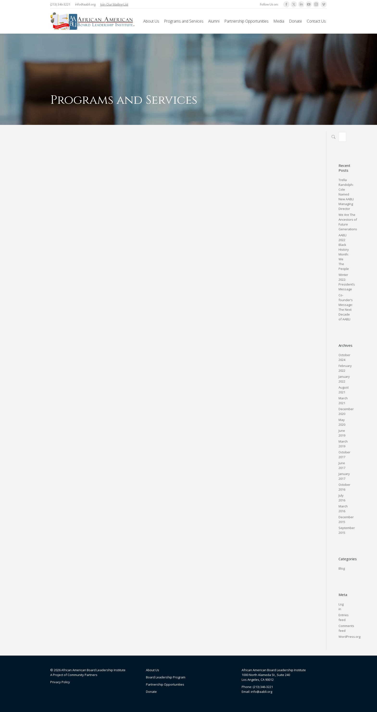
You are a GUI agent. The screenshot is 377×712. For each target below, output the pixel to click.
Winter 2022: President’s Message (347, 282)
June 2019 (342, 433)
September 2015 (347, 530)
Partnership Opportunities (165, 684)
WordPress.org (349, 636)
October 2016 (344, 487)
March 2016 (343, 508)
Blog (342, 568)
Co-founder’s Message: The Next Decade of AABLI (346, 307)
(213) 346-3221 (60, 4)
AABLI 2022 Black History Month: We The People (344, 252)
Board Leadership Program (165, 677)
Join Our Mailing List (114, 4)
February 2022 (345, 368)
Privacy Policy (60, 682)
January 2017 (344, 476)
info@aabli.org (85, 4)
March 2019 (343, 443)
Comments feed (346, 628)
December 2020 (346, 411)
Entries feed (344, 617)
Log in (341, 606)
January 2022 (344, 378)
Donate (151, 691)
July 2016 (342, 497)
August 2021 (344, 389)
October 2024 (344, 357)
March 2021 (343, 400)
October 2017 (344, 454)
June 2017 (342, 465)
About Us (152, 670)
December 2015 (346, 519)
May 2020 (342, 422)
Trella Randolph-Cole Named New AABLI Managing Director (346, 194)
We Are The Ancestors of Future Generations (348, 222)
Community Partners (82, 675)
